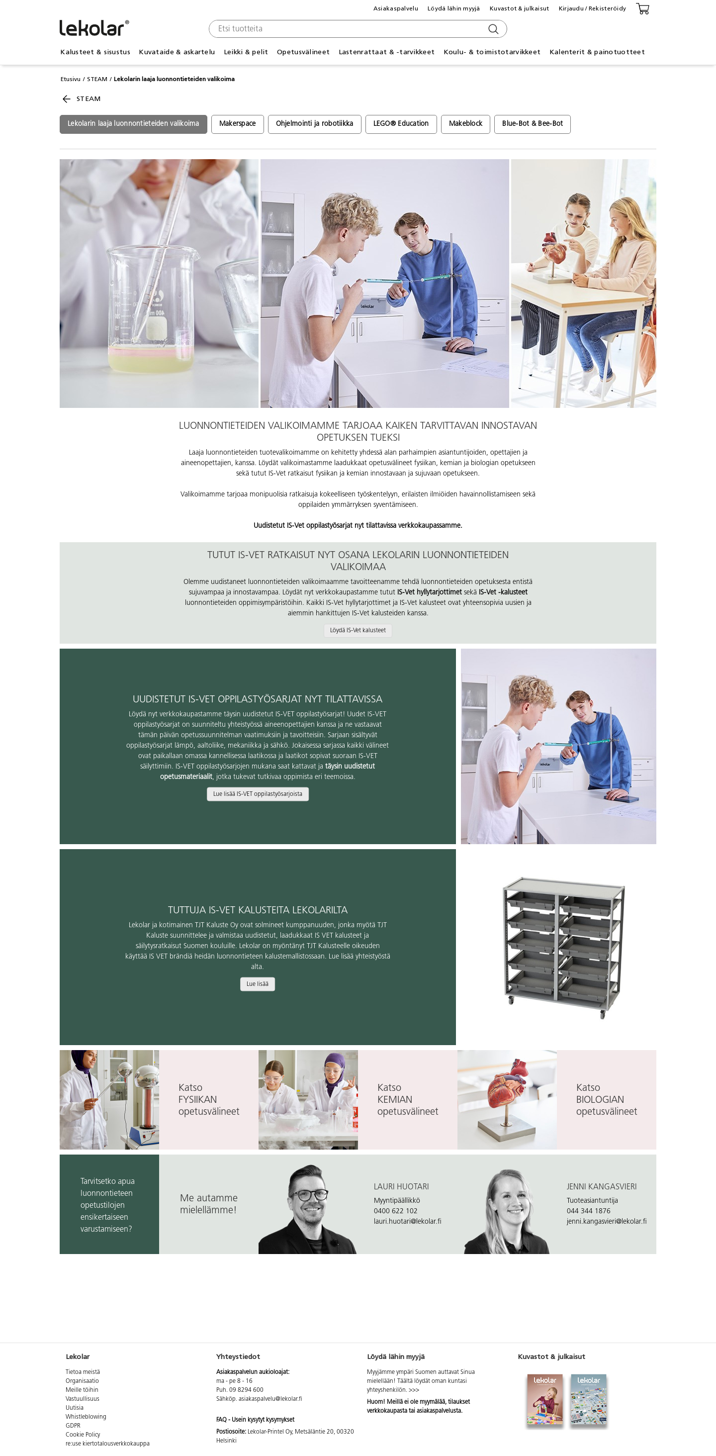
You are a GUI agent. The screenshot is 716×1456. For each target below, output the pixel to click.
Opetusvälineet (303, 52)
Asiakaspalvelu (395, 8)
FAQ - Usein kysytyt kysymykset (255, 1420)
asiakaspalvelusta (439, 1411)
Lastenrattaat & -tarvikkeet (387, 52)
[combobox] (356, 28)
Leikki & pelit (246, 52)
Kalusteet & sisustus (95, 52)
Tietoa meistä (83, 1372)
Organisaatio (82, 1381)
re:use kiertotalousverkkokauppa (108, 1444)
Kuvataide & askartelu (177, 52)
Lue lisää (257, 984)
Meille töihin (82, 1390)
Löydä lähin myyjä (454, 8)
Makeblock (466, 124)
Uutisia (75, 1408)
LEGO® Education (401, 124)
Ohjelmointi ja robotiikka (315, 124)
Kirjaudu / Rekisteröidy (592, 8)
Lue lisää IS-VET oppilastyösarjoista (257, 794)
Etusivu (71, 79)
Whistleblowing (86, 1417)
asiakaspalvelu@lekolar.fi (270, 1399)
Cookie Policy (83, 1435)
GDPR (73, 1426)
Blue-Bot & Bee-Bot (532, 124)
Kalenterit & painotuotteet (597, 52)
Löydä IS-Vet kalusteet (358, 631)
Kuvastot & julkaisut (519, 8)
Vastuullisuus (82, 1399)
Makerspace (237, 124)
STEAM (97, 79)
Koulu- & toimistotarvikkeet (492, 52)
